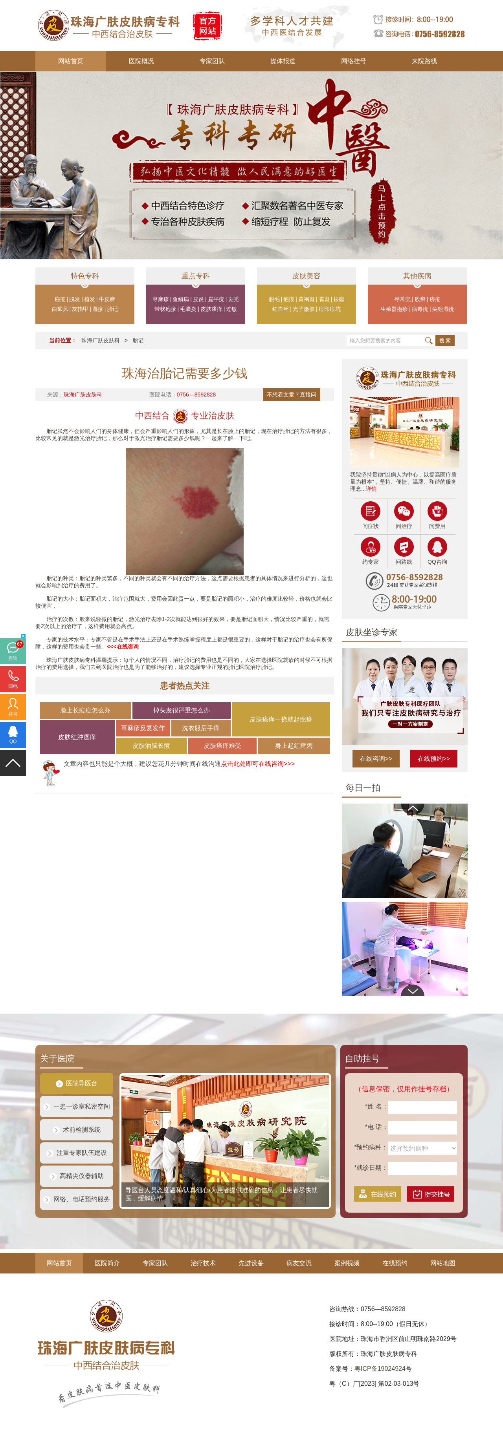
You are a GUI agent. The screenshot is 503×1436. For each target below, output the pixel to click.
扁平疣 (216, 299)
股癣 (420, 299)
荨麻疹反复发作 (143, 728)
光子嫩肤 (304, 309)
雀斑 (324, 299)
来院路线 (424, 61)
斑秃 (233, 299)
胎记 (112, 309)
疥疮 (435, 299)
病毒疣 (420, 309)
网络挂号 (353, 61)
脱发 (74, 299)
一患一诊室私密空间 (76, 1106)
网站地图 (442, 1263)
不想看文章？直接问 (291, 394)
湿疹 (97, 309)
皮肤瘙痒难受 (222, 745)
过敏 (231, 309)
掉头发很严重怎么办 (181, 710)
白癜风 (60, 309)
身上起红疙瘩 (294, 745)
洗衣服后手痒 (201, 728)
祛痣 (338, 299)
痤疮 (60, 299)
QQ (13, 741)
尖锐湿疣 (443, 309)
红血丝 (280, 309)
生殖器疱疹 (394, 309)
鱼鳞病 (181, 299)
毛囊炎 (188, 309)
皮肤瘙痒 (211, 309)
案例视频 (347, 1263)
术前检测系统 (77, 1129)
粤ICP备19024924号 (383, 1368)
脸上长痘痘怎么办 (85, 710)
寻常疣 (402, 299)
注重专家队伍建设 (76, 1152)
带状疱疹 (165, 309)
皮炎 (198, 299)
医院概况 (141, 61)
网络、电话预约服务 (76, 1199)
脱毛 (274, 299)
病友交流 (299, 1263)
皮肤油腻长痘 (151, 745)
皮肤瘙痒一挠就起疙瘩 (281, 719)
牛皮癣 (107, 299)
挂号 (13, 714)
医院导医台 (76, 1083)
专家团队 (212, 61)
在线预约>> (434, 758)
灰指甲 (80, 309)
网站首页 (70, 61)
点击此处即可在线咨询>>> (258, 763)
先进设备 (251, 1263)
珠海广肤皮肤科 (100, 340)
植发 (89, 299)
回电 (13, 686)
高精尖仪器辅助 (77, 1176)
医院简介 (107, 1263)
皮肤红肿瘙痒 (77, 737)
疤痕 (288, 299)
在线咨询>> (376, 758)
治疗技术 (203, 1263)
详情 (371, 489)
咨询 (13, 658)
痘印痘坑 (330, 309)
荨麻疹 (160, 299)
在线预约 (395, 1263)
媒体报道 (283, 61)
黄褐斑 (306, 299)
